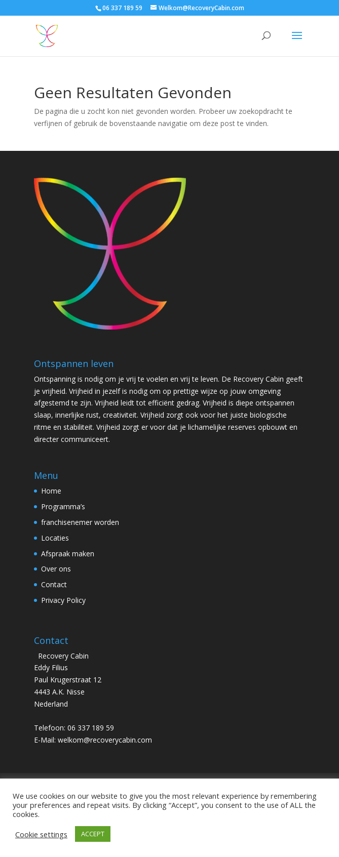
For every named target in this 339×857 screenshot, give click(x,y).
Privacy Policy (63, 600)
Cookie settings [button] (41, 834)
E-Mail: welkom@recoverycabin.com (93, 740)
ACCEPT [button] (92, 833)
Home (51, 491)
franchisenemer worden (80, 522)
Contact (54, 584)
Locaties (55, 538)
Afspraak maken (67, 553)
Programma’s (63, 506)
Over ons (56, 569)
